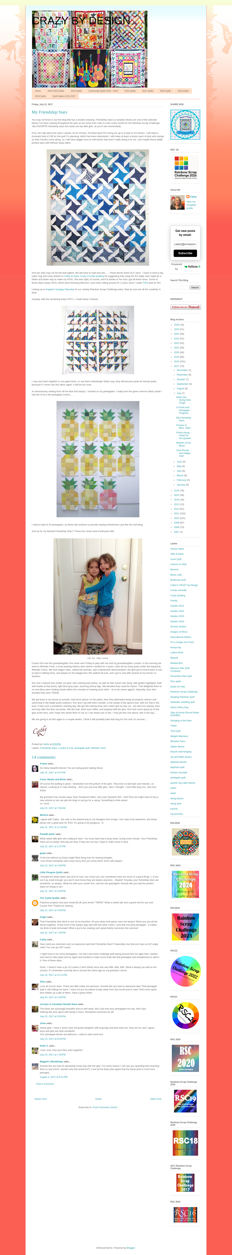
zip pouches (176, 814)
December (182, 370)
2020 (177, 352)
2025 (177, 329)
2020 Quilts (165, 91)
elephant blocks (178, 762)
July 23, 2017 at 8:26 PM (53, 1038)
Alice (42, 981)
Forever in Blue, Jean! (183, 426)
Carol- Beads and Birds (53, 779)
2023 (177, 338)
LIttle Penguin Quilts (51, 872)
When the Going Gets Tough (183, 400)
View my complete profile (191, 205)
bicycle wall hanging (180, 751)
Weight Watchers (179, 736)
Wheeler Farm (98, 748)
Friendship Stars (48, 748)
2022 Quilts (130, 91)
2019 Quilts (183, 91)
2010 (177, 518)
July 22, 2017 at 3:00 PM (53, 891)
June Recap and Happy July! (183, 453)
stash (173, 793)
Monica (44, 815)
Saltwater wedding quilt (182, 702)
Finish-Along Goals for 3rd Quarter (183, 435)
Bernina (174, 569)
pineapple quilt (82, 748)
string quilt (175, 803)
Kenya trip (175, 647)
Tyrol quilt (175, 731)
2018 (177, 361)
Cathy (43, 939)
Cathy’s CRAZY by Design (184, 585)
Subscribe (185, 253)
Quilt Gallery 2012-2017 (64, 96)
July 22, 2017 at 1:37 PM (53, 846)
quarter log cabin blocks (182, 782)
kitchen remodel (178, 772)
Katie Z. (44, 1045)
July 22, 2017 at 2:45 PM (53, 865)
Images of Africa (178, 631)
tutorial (173, 808)
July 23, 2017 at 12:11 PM (53, 975)
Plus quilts (175, 681)
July (179, 393)
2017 (177, 366)
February (182, 480)
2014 (177, 499)
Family (173, 600)
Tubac (173, 725)
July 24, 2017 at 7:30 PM (53, 1054)
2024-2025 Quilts (55, 91)
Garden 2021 (177, 605)
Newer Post (40, 1099)
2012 (177, 508)
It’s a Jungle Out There (182, 642)
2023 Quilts (76, 91)
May (179, 466)
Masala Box (176, 663)
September (183, 384)
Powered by (185, 266)
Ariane (43, 763)
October (181, 379)
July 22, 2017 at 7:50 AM (52, 808)
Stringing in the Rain (181, 720)
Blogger (131, 1247)
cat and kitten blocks (181, 757)
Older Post (155, 1099)
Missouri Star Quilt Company (180, 669)
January (181, 484)
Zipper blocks (177, 746)
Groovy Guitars (178, 626)
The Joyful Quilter (50, 898)
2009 (177, 522)
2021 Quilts (147, 91)
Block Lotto (176, 574)
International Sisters (180, 637)
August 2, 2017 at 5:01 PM (53, 1077)
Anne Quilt (175, 559)
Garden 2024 (177, 621)
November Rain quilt (181, 676)
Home (38, 91)
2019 (177, 357)
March (180, 475)
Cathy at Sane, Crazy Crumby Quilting (84, 276)
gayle (43, 853)
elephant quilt (177, 767)
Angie (43, 917)
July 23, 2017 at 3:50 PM (53, 1016)
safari (173, 788)
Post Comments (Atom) (105, 1107)
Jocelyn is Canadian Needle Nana (58, 1004)
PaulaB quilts (47, 834)
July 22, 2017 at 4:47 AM (52, 772)
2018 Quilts (40, 96)
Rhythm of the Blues (183, 444)
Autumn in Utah (178, 564)
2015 (177, 495)
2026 (177, 324)
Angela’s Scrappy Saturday (60, 289)
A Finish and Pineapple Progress (182, 410)
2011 (177, 513)
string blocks (176, 798)
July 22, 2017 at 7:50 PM (53, 932)
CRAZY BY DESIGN (81, 21)
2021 (177, 347)
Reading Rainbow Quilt (182, 697)
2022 (177, 343)
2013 (177, 504)
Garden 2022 (177, 611)
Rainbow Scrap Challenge (184, 691)
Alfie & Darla (176, 554)
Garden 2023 (177, 616)
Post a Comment (45, 1084)
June (180, 461)
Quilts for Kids (177, 686)
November (182, 374)
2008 (177, 527)
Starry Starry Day (179, 707)
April (179, 471)
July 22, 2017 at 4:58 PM (53, 910)
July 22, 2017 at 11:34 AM (53, 827)
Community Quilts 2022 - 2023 (103, 91)
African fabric (177, 548)
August (181, 388)
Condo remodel (178, 590)
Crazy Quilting (177, 595)
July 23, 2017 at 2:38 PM (53, 997)
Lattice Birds (176, 652)
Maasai (174, 657)
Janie (43, 1023)
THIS (145, 282)
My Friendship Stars (183, 419)
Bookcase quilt (178, 579)
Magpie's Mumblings (51, 1061)
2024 (177, 333)
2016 (177, 490)
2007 (177, 532)
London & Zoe (65, 748)
